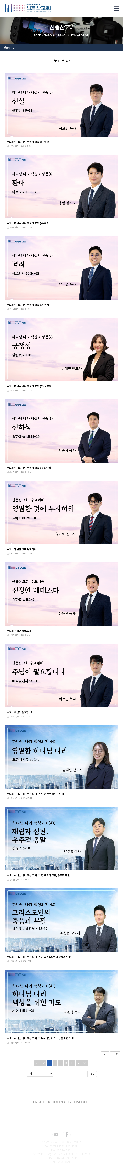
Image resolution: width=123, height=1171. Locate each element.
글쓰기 (115, 1054)
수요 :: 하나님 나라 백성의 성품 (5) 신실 (28, 141)
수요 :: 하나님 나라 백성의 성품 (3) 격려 (28, 304)
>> (85, 1063)
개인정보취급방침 (61, 1162)
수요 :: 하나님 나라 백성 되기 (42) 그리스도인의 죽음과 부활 (39, 956)
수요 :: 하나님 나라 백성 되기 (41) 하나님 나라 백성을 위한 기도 (40, 1038)
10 (72, 1063)
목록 (105, 1054)
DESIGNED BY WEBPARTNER (61, 1158)
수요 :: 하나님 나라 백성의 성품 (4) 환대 (28, 223)
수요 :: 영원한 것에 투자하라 (21, 549)
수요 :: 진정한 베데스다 (19, 630)
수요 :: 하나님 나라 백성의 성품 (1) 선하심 (29, 467)
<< (37, 1063)
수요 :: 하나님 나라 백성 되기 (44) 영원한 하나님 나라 (35, 793)
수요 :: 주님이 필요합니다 (20, 712)
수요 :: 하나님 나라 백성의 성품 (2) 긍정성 (29, 386)
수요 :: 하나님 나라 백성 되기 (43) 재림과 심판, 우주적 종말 (38, 875)
